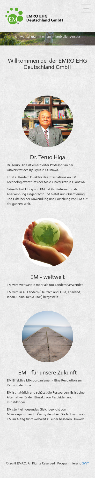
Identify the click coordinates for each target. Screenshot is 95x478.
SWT (85, 463)
